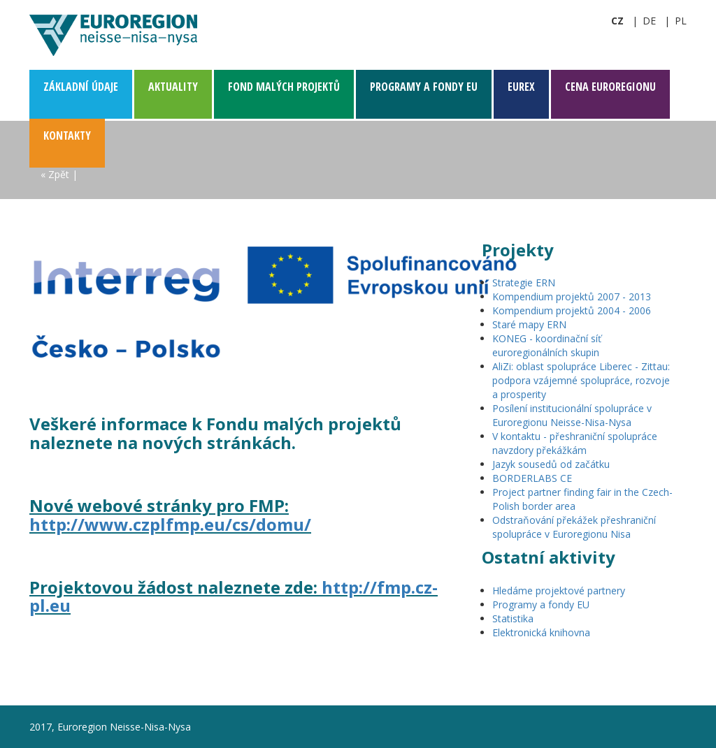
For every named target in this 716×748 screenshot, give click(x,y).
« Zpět (55, 174)
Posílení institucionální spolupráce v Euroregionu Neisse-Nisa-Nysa (572, 415)
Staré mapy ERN (529, 324)
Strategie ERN (523, 282)
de (649, 20)
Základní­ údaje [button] (80, 86)
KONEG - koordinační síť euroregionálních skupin (546, 345)
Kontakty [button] (67, 135)
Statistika (513, 618)
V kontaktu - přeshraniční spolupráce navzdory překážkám (574, 443)
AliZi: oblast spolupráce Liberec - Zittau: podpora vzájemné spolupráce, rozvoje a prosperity (581, 380)
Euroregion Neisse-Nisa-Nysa (113, 35)
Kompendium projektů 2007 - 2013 (571, 296)
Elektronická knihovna (541, 632)
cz (617, 20)
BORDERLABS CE (532, 478)
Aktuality (173, 86)
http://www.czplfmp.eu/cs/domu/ (170, 524)
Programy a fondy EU (540, 604)
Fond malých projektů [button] (284, 86)
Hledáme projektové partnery (558, 590)
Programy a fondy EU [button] (424, 86)
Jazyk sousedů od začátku (551, 464)
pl (681, 20)
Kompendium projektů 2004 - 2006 (571, 310)
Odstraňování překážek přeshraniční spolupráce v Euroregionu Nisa (574, 527)
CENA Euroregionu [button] (610, 86)
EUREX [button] (521, 86)
